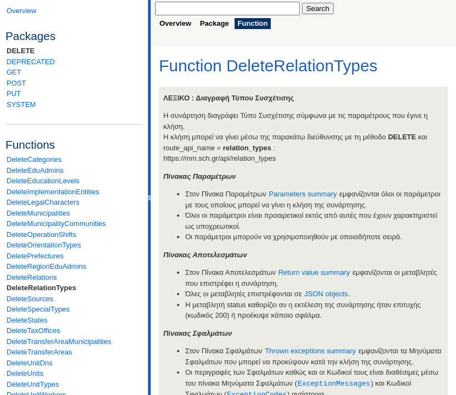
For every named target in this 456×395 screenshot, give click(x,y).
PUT (14, 93)
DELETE (21, 51)
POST (16, 83)
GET (14, 72)
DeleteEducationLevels (43, 181)
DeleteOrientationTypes (44, 245)
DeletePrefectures (35, 256)
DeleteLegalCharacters (43, 202)
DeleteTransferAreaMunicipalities (59, 341)
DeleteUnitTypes (33, 384)
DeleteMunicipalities (38, 213)
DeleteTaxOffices (33, 330)
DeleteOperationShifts (41, 234)
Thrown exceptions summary (310, 351)
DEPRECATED (31, 62)
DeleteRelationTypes (41, 288)
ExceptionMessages (334, 383)
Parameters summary (303, 194)
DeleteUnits (25, 373)
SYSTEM (21, 104)
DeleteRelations (32, 277)
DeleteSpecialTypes (38, 309)
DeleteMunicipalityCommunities (56, 223)
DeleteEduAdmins (35, 170)
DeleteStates (27, 320)
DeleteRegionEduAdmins (46, 266)
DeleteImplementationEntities (53, 192)
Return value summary (314, 272)
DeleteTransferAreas (39, 352)
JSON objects (325, 294)
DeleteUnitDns (30, 363)
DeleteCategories (34, 159)
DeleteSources (30, 299)
